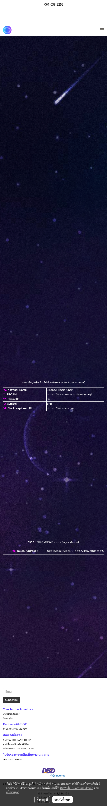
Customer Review (11, 713)
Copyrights (8, 718)
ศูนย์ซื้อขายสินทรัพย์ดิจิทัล (16, 744)
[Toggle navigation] (102, 30)
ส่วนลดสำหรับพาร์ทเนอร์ (15, 729)
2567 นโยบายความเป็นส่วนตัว (76, 788)
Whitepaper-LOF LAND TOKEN (18, 748)
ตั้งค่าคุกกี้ (42, 799)
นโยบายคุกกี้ (12, 792)
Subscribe (11, 700)
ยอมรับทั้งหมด (62, 799)
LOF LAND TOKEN (12, 759)
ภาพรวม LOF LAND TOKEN (17, 740)
